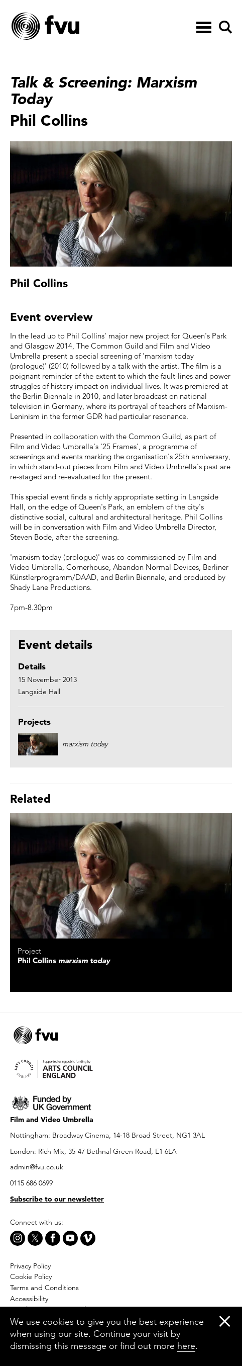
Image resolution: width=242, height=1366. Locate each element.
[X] (35, 1238)
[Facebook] (52, 1238)
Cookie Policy (31, 1276)
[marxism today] (121, 875)
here (186, 1345)
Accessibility (29, 1298)
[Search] (223, 27)
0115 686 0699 (31, 1182)
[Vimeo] (87, 1238)
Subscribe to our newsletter (57, 1199)
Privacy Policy (30, 1265)
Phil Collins (64, 960)
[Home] (70, 27)
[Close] (224, 1321)
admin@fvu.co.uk (36, 1166)
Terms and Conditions (44, 1287)
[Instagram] (17, 1238)
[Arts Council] (121, 1068)
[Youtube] (70, 1238)
